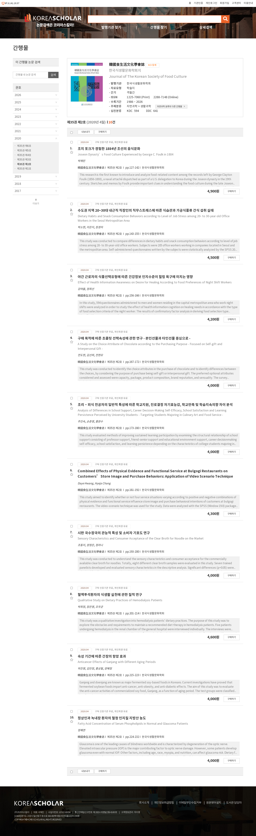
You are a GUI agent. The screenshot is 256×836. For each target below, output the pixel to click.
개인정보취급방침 (164, 802)
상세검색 (205, 27)
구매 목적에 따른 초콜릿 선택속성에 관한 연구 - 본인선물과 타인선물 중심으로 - (134, 338)
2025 (18, 102)
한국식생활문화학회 (139, 83)
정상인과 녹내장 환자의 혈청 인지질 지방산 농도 (112, 718)
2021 (18, 131)
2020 (18, 138)
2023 (18, 116)
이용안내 (248, 3)
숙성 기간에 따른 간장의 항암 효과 (102, 656)
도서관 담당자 (234, 802)
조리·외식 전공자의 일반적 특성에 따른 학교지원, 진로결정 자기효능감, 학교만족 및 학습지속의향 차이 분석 (155, 405)
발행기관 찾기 (111, 27)
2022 (18, 124)
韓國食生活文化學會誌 (91, 167)
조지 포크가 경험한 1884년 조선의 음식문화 (109, 149)
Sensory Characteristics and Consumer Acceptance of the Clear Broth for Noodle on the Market (141, 538)
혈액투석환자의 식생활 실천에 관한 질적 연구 (110, 595)
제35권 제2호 (24, 164)
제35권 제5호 (24, 150)
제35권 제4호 (24, 155)
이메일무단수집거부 (190, 802)
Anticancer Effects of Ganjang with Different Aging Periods (117, 662)
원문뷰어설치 (213, 802)
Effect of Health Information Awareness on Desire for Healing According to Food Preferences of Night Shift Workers (155, 282)
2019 (18, 176)
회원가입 (224, 3)
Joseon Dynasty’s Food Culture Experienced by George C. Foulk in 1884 (125, 154)
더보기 (36, 202)
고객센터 (236, 3)
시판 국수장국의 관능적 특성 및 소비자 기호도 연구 (114, 533)
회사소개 (144, 802)
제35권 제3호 (24, 159)
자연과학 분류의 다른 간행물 (171, 106)
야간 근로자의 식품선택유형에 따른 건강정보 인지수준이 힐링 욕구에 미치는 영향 (135, 277)
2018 (18, 184)
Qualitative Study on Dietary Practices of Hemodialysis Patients (120, 600)
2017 (18, 191)
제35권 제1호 (24, 168)
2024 (18, 109)
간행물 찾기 (158, 27)
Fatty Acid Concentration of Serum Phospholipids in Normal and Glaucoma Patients (133, 723)
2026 (18, 95)
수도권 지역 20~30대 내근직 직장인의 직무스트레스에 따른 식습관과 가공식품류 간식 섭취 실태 (146, 210)
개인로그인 (211, 3)
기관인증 (198, 3)
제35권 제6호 (24, 145)
